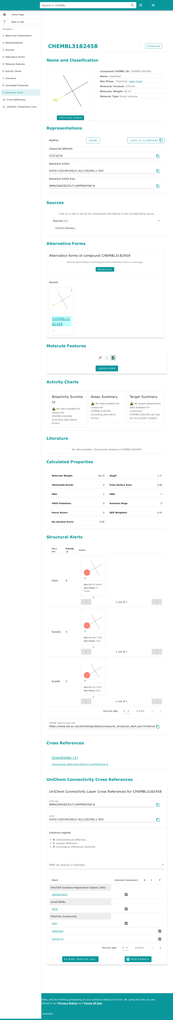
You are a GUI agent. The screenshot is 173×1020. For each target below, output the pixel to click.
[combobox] (122, 16)
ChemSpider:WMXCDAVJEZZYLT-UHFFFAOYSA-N (80, 764)
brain (113, 22)
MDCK (119, 22)
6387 (55, 923)
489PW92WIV (60, 894)
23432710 (57, 939)
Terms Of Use (93, 1003)
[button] (71, 290)
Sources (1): (107, 221)
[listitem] (22, 45)
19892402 (57, 931)
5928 (55, 909)
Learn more (135, 81)
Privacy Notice (68, 1003)
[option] (22, 66)
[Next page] (160, 948)
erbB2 (107, 22)
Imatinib (101, 22)
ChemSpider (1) (65, 757)
